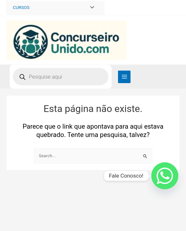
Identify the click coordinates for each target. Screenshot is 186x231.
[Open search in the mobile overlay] (61, 77)
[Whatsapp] (164, 175)
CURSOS (21, 7)
